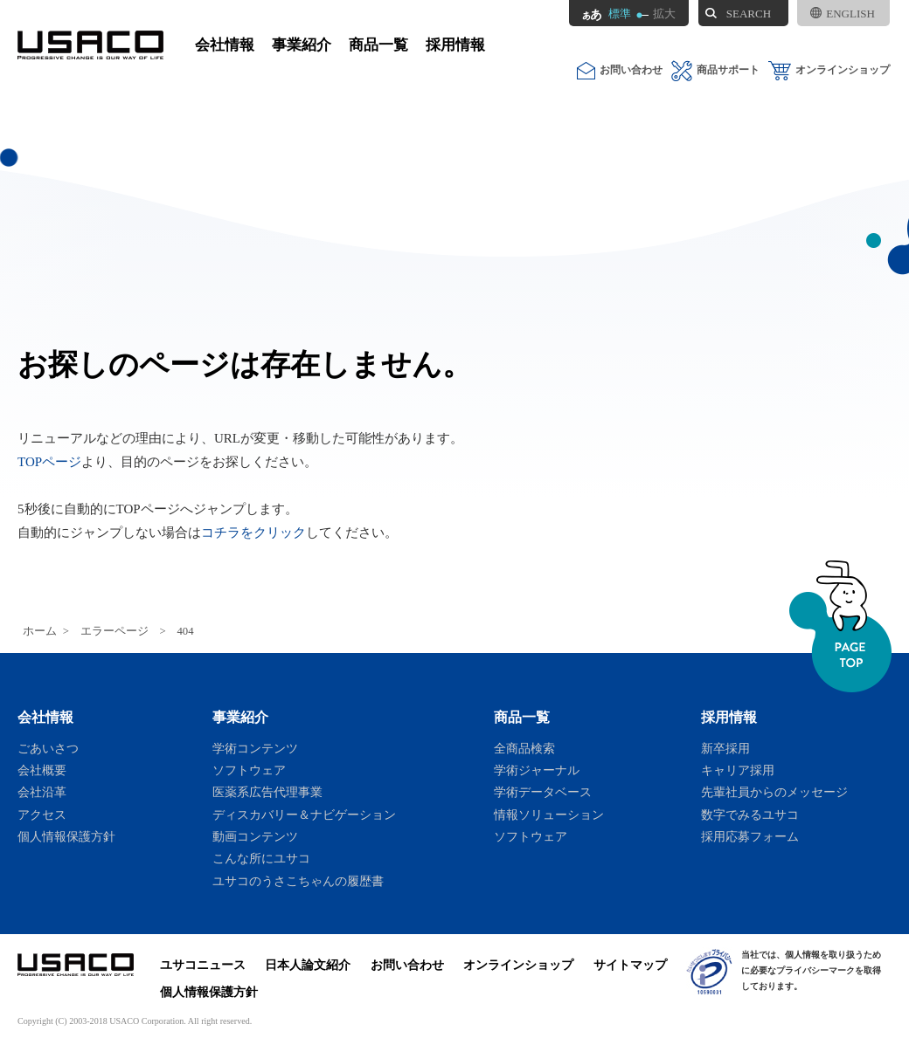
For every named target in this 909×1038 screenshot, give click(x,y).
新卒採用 (725, 748)
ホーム (40, 631)
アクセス (41, 814)
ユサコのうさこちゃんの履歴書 (298, 881)
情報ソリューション (549, 814)
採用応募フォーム (750, 836)
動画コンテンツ (255, 836)
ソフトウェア (249, 770)
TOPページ (49, 462)
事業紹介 (301, 45)
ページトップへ (840, 626)
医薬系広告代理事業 (267, 792)
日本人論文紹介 (307, 965)
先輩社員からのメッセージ (774, 792)
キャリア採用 (737, 770)
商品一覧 (378, 45)
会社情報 (224, 45)
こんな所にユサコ (261, 858)
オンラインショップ (829, 70)
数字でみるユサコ (750, 814)
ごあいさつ (48, 748)
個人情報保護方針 (66, 836)
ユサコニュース (203, 965)
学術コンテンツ (255, 748)
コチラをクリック (253, 533)
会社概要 (41, 770)
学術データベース (543, 792)
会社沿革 (41, 792)
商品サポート (715, 70)
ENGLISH (842, 13)
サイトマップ (630, 965)
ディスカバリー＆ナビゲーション (304, 814)
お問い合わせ (620, 70)
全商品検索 (524, 748)
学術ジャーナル (536, 770)
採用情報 (455, 45)
